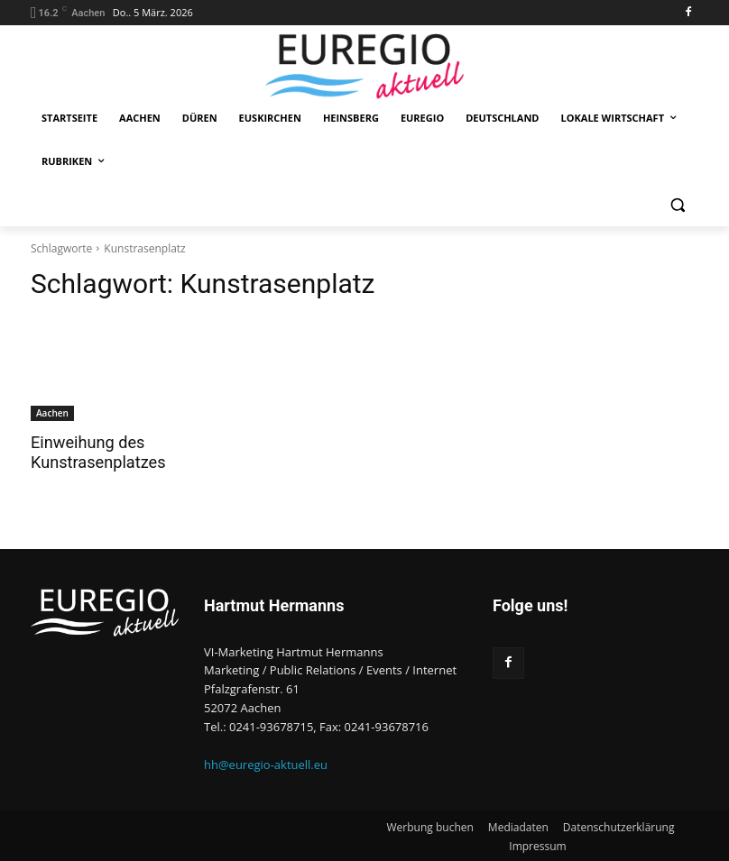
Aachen (52, 413)
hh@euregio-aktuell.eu (266, 764)
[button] (677, 205)
